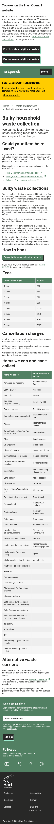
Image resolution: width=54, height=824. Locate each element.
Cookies (7, 807)
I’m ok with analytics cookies (21, 49)
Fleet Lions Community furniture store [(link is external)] (24, 173)
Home (6, 106)
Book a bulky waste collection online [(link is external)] (22, 257)
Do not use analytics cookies (21, 59)
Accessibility (35, 793)
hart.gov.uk (11, 72)
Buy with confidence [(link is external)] (39, 679)
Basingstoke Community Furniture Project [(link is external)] (26, 176)
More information (11, 95)
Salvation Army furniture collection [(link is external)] (22, 180)
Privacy (33, 800)
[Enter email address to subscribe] (27, 718)
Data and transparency (35, 808)
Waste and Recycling (26, 106)
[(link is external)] (7, 764)
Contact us (8, 793)
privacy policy (12, 729)
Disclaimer (8, 800)
